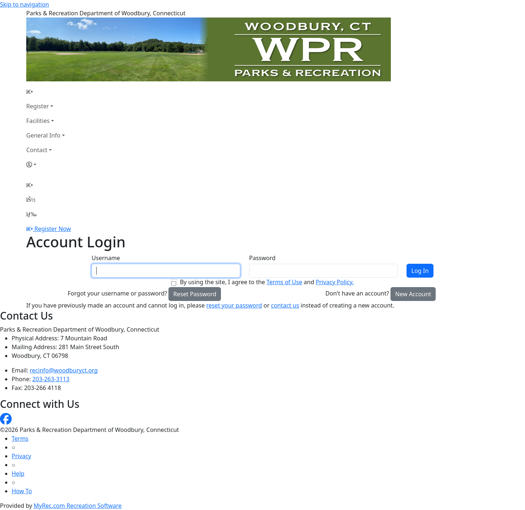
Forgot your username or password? (117, 293)
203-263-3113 (51, 379)
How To (22, 491)
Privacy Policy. (335, 282)
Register (37, 106)
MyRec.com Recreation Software (77, 506)
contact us (285, 305)
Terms (20, 438)
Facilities (38, 121)
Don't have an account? (357, 293)
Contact (36, 150)
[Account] (45, 164)
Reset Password (194, 294)
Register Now (52, 229)
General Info (43, 135)
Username (106, 258)
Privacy (21, 456)
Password (262, 258)
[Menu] (31, 214)
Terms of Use (284, 282)
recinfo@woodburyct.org (64, 370)
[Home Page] (45, 91)
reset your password (234, 305)
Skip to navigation (24, 4)
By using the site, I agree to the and (267, 282)
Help (18, 474)
